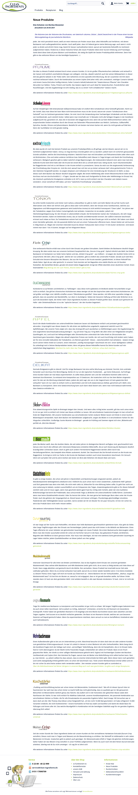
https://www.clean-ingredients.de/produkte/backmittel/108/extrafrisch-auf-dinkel (99, 187)
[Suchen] (102, 3)
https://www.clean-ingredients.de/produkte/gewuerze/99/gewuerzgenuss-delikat (99, 393)
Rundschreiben (112, 769)
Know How (110, 764)
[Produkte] (38, 10)
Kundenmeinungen (113, 774)
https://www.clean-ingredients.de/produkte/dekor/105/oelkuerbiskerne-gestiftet (99, 307)
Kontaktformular (79, 766)
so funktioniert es (80, 764)
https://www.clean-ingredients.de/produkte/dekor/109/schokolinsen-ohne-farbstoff (100, 133)
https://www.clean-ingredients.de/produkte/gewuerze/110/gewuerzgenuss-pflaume (100, 93)
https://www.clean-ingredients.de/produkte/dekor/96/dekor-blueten (94, 428)
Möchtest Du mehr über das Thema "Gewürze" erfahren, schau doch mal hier (85, 348)
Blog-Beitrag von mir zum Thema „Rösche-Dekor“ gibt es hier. (67, 268)
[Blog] (61, 10)
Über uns (76, 780)
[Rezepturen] (51, 10)
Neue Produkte (112, 766)
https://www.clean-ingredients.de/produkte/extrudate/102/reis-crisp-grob (96, 273)
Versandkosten (88, 791)
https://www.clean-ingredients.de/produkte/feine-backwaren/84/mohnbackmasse (99, 671)
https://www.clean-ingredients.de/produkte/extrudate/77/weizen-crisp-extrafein (99, 749)
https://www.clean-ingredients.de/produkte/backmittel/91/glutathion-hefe (96, 508)
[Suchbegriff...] (85, 3)
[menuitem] (85, 3)
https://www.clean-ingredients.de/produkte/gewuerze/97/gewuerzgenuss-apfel (98, 353)
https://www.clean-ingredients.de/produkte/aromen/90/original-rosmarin (96, 625)
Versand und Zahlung (81, 772)
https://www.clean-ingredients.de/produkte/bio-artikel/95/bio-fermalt (94, 463)
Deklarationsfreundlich (115, 772)
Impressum (77, 774)
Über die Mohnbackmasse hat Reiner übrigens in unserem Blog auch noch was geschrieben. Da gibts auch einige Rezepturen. (81, 666)
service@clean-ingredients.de (43, 767)
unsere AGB (77, 769)
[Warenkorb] (131, 3)
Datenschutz (78, 777)
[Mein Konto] (117, 3)
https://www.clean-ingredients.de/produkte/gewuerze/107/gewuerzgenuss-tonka (99, 232)
